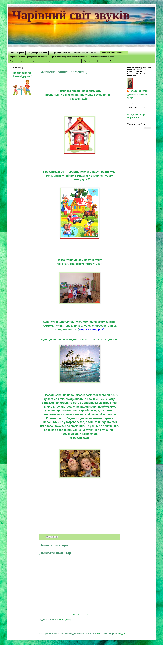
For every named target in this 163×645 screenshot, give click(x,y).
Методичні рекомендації (37, 53)
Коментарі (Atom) (63, 619)
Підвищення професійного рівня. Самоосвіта (101, 61)
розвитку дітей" (79, 179)
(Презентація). (79, 98)
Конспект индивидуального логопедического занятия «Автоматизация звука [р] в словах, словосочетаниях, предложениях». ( (80, 325)
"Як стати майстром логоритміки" (80, 263)
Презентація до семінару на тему (79, 259)
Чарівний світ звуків (71, 15)
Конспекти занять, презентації (114, 53)
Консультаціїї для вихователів (86, 53)
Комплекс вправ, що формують (80, 90)
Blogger (121, 633)
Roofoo (100, 633)
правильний (54, 94)
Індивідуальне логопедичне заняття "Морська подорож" (79, 339)
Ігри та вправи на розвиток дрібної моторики (69, 57)
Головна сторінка (17, 53)
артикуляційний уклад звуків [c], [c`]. (88, 94)
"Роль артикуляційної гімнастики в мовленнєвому (79, 175)
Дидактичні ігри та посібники (102, 57)
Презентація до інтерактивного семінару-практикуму (79, 171)
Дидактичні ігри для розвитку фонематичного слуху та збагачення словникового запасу (45, 61)
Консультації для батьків (60, 53)
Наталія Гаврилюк (139, 91)
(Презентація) (79, 437)
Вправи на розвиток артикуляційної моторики (28, 57)
